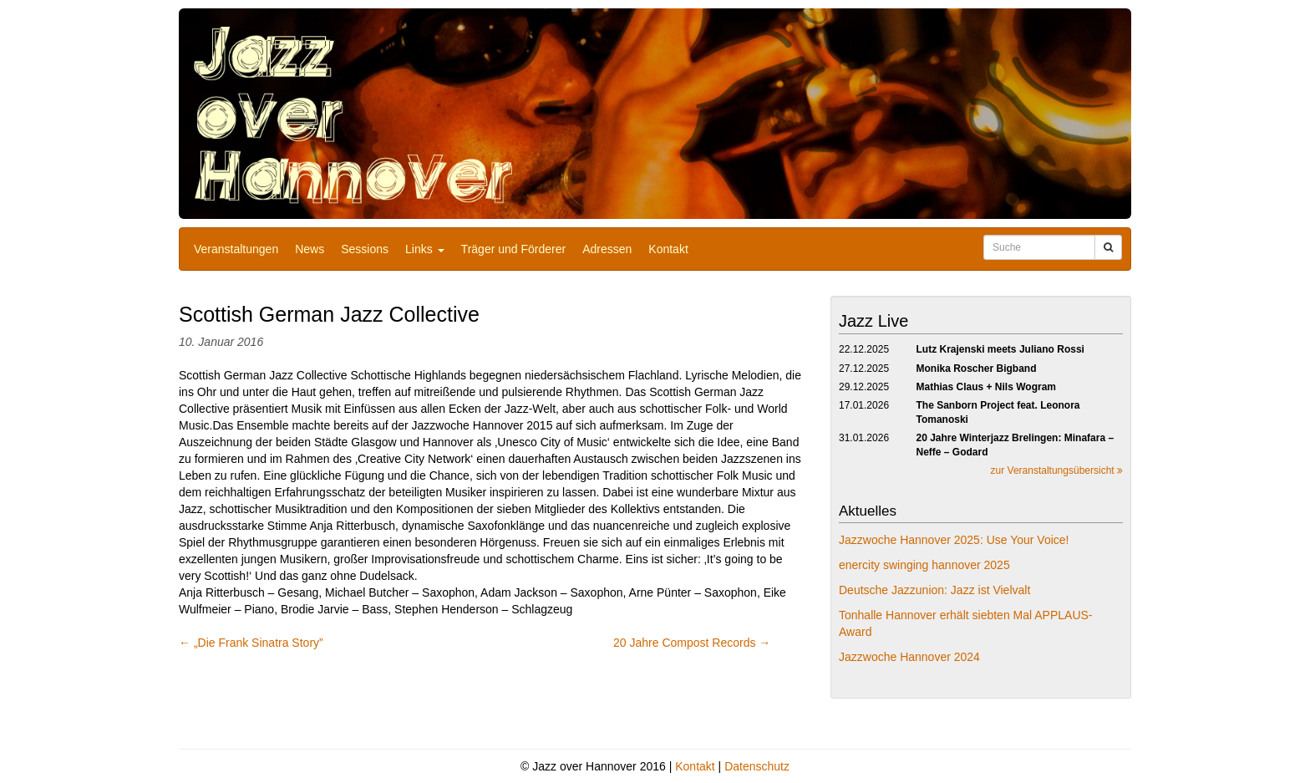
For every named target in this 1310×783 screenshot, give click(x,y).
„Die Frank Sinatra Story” (251, 642)
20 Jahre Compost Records (691, 642)
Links (424, 249)
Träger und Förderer (513, 249)
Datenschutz (757, 766)
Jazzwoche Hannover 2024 (909, 657)
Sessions (364, 249)
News (309, 249)
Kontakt (668, 249)
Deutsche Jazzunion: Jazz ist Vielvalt (934, 590)
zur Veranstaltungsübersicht (1057, 470)
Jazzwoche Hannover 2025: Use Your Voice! (954, 540)
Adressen (607, 249)
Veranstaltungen (236, 249)
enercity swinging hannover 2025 (924, 565)
